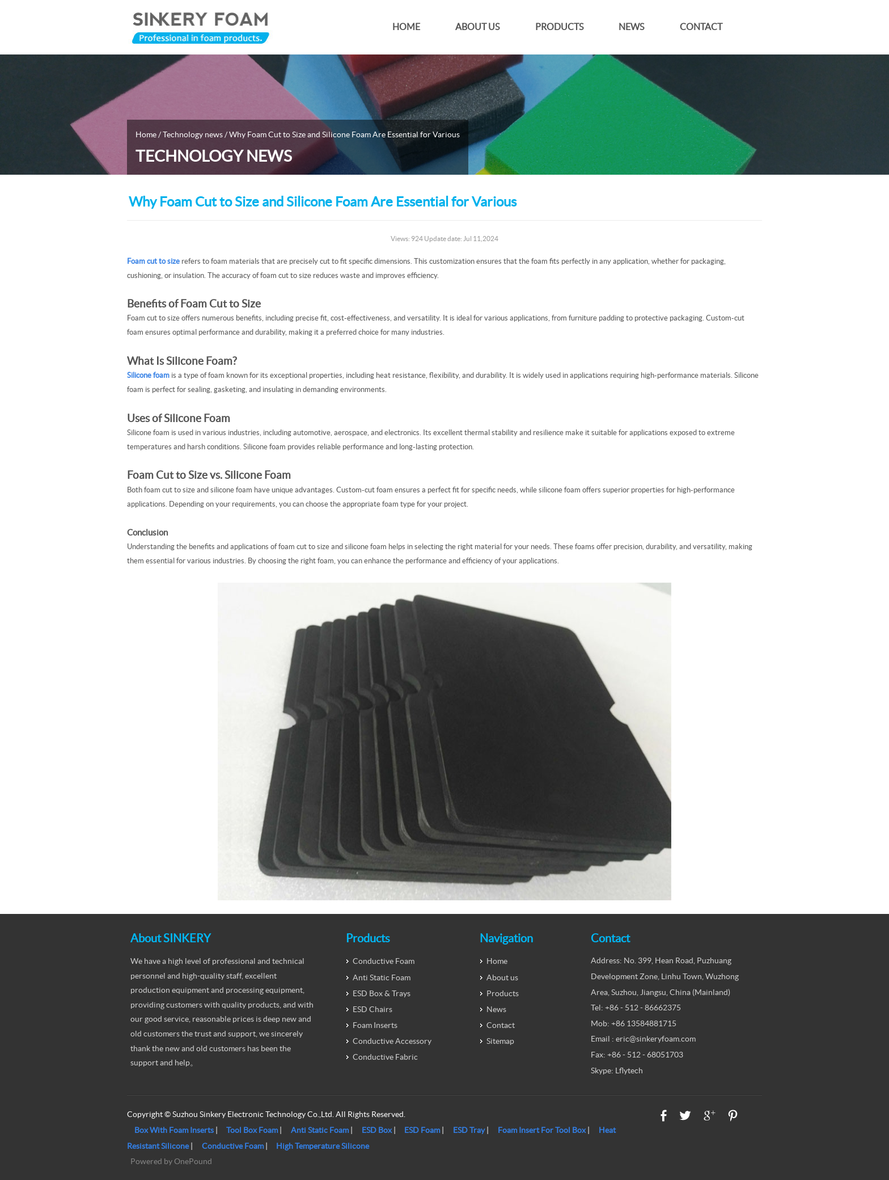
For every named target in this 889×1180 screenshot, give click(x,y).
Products (559, 27)
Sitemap (500, 1041)
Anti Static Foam (381, 977)
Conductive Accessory (392, 1041)
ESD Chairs (372, 1009)
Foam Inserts (375, 1025)
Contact (701, 27)
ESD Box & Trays (381, 993)
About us (477, 27)
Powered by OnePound (171, 1161)
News (631, 27)
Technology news (193, 134)
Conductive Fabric (385, 1056)
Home (406, 27)
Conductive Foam (383, 961)
